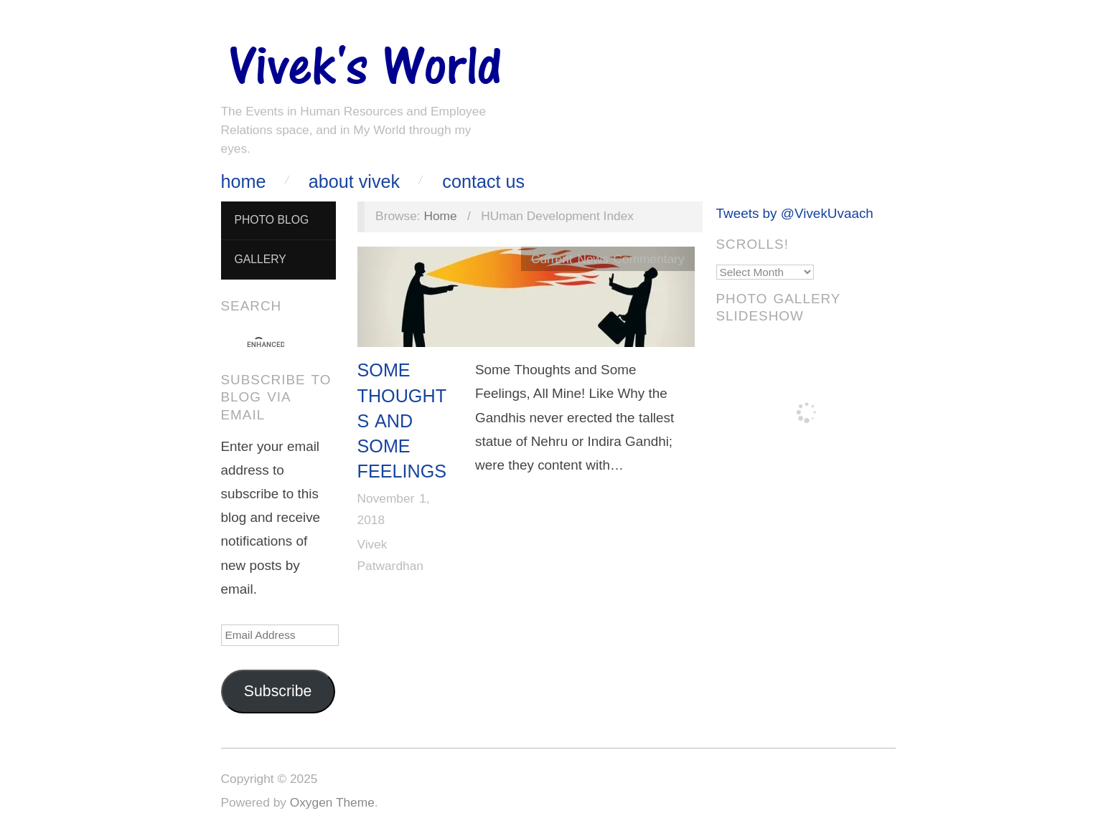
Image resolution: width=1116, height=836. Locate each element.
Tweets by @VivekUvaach (794, 213)
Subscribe (278, 691)
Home (243, 182)
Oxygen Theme (332, 802)
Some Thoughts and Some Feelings (402, 420)
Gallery (260, 259)
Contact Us (483, 182)
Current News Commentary (608, 259)
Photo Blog (271, 220)
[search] (265, 345)
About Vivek (354, 182)
